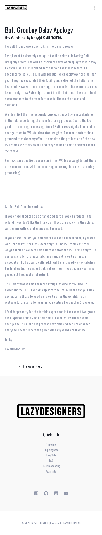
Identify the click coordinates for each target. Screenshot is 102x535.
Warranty (51, 471)
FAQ (51, 460)
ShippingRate (51, 450)
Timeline (51, 444)
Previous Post (30, 366)
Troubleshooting (51, 466)
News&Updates (15, 37)
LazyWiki (51, 455)
